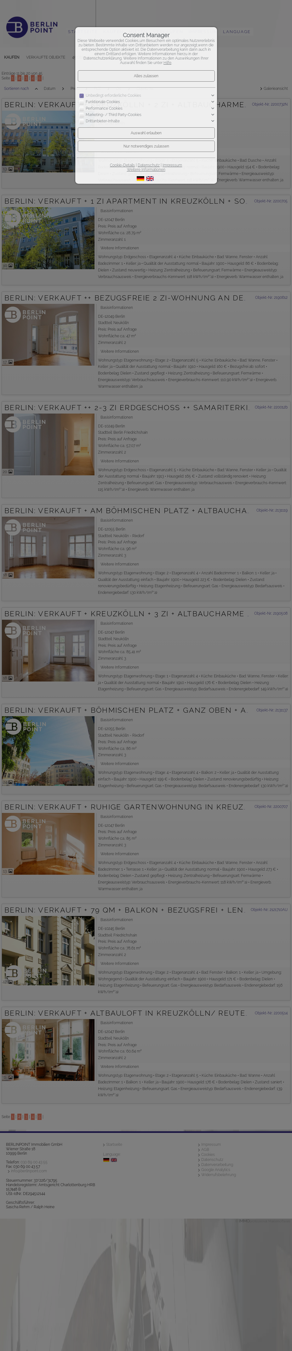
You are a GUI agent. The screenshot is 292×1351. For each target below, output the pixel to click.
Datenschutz (149, 165)
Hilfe (167, 63)
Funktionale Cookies (103, 102)
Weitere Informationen (146, 169)
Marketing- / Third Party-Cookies (113, 115)
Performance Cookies (104, 108)
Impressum (172, 165)
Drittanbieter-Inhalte (103, 121)
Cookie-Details (122, 165)
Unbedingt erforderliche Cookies (113, 95)
